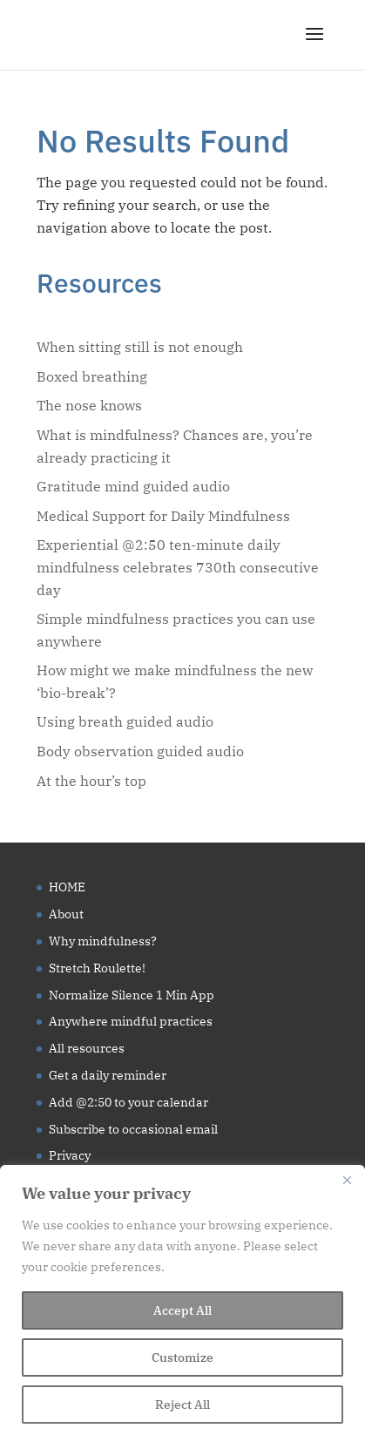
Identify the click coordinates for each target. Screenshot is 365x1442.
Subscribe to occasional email (133, 1129)
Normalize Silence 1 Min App (131, 995)
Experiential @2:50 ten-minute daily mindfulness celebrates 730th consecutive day (178, 567)
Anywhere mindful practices (131, 1021)
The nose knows (89, 405)
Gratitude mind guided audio (133, 486)
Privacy (70, 1155)
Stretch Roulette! (97, 968)
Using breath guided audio (125, 721)
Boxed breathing (92, 376)
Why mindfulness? (103, 941)
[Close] (346, 1179)
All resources (87, 1048)
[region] (182, 1303)
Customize (182, 1357)
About (66, 914)
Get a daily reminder (107, 1075)
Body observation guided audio (140, 751)
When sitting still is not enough (140, 346)
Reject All (182, 1404)
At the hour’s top (91, 780)
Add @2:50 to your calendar (128, 1102)
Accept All (182, 1310)
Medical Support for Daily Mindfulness (163, 516)
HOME (67, 887)
